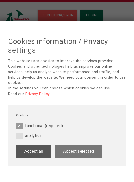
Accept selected (78, 151)
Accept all (33, 151)
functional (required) (39, 126)
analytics (29, 136)
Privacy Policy (37, 94)
